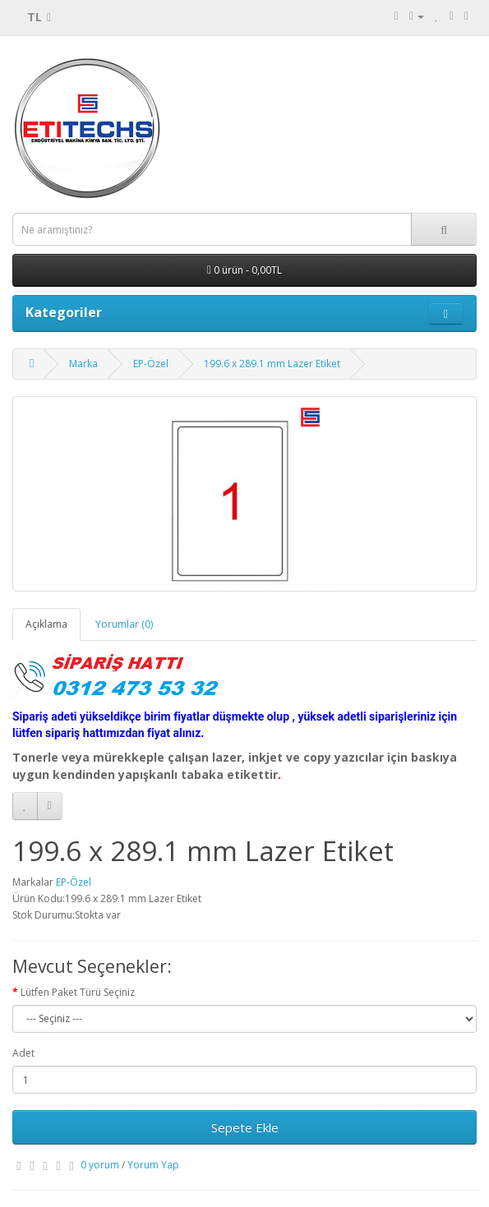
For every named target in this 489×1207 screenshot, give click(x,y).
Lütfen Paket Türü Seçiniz (78, 992)
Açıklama (46, 624)
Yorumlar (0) (124, 624)
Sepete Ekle (245, 1127)
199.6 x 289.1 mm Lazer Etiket (272, 364)
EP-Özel (150, 364)
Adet (23, 1053)
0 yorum (100, 1165)
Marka (83, 364)
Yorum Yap (153, 1165)
